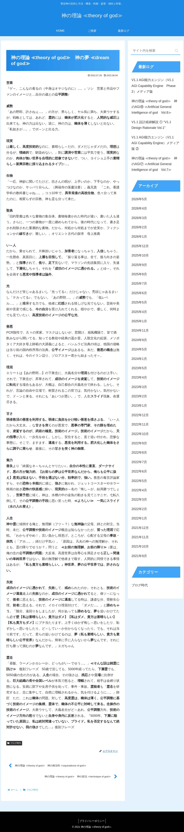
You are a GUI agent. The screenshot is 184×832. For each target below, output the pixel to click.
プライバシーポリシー (92, 820)
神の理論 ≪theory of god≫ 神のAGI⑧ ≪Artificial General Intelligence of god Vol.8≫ (154, 107)
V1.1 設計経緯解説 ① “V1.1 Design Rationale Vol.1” (151, 125)
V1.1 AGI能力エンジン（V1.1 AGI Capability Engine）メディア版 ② (155, 143)
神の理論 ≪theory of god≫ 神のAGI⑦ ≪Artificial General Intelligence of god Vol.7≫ (154, 164)
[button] (176, 51)
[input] (155, 51)
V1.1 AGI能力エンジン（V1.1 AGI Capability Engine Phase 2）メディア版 (154, 85)
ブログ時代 (14, 743)
